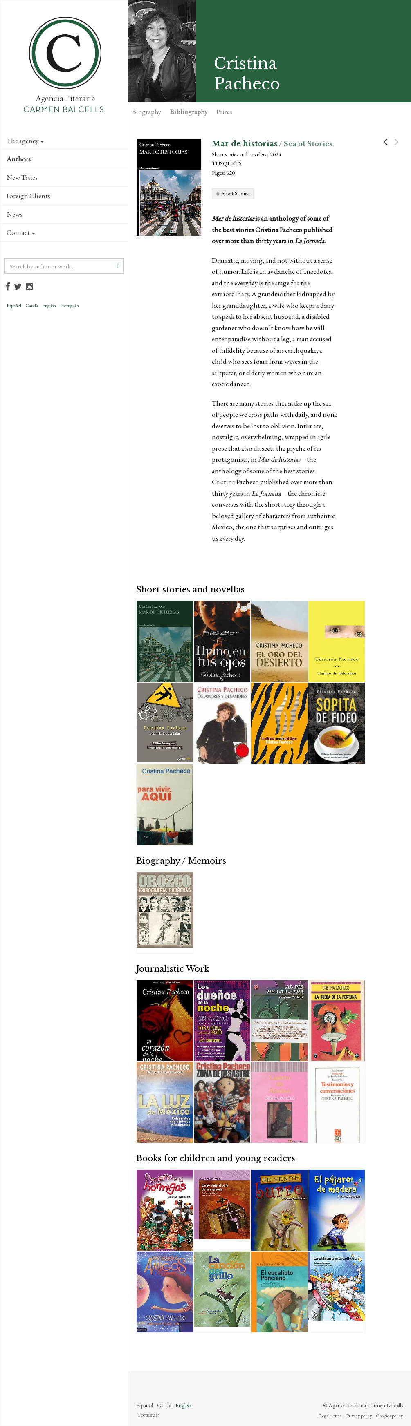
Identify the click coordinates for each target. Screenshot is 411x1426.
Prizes (224, 111)
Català (31, 305)
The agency (25, 140)
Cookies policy (389, 1416)
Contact (21, 232)
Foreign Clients (28, 195)
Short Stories (235, 193)
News (14, 214)
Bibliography (188, 111)
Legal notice (330, 1416)
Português (69, 305)
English (49, 305)
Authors (19, 158)
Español (14, 305)
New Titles (22, 177)
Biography (146, 111)
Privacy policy (359, 1416)
